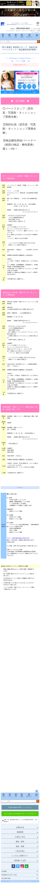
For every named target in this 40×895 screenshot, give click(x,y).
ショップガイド (11, 30)
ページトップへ (36, 791)
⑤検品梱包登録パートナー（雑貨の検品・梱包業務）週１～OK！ (19, 144)
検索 (38, 41)
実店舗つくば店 (20, 860)
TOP (3, 35)
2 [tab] (20, 7)
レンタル (9, 35)
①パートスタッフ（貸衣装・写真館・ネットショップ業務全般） (19, 112)
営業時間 (20, 832)
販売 (16, 35)
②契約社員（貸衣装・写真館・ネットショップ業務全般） (19, 128)
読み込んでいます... (20, 691)
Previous (2, 4)
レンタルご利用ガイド (20, 856)
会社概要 (4, 871)
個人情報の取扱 (5, 878)
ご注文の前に (20, 851)
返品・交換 (20, 846)
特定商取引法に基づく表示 (9, 875)
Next (38, 4)
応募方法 (12, 279)
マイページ (25, 30)
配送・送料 (20, 841)
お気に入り (33, 30)
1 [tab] (19, 7)
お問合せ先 (20, 827)
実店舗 (21, 35)
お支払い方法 (20, 837)
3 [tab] (21, 18)
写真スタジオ (29, 35)
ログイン (18, 30)
